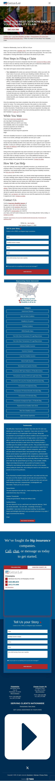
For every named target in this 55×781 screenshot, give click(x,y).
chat (16, 551)
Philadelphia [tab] (16, 567)
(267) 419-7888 (13, 29)
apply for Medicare (11, 146)
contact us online (8, 214)
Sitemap (36, 775)
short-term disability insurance (18, 119)
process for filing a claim (43, 62)
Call (8, 551)
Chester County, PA (40, 686)
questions (17, 207)
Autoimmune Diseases (27, 311)
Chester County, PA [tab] (39, 567)
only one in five (10, 172)
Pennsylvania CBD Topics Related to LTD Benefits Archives (27, 371)
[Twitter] (27, 767)
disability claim (21, 50)
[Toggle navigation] (49, 3)
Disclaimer (29, 775)
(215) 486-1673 (13, 582)
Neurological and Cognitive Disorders (27, 366)
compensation (15, 211)
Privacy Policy (44, 775)
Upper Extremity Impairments (27, 415)
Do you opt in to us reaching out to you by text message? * (23, 266)
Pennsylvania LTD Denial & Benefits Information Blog (27, 390)
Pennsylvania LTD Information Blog (27, 395)
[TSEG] (27, 779)
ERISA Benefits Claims (27, 331)
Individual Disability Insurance (27, 346)
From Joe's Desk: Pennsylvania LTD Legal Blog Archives (27, 341)
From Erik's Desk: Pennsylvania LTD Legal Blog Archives (27, 336)
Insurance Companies (27, 351)
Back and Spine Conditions (27, 316)
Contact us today (39, 159)
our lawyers (14, 194)
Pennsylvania (23, 706)
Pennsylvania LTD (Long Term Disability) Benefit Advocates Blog (23, 217)
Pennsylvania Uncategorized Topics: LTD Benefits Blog (27, 400)
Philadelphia (15, 686)
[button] (27, 308)
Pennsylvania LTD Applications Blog (27, 385)
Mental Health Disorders (27, 361)
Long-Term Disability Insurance (27, 356)
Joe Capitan (31, 223)
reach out (15, 112)
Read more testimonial (27, 520)
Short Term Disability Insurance (27, 410)
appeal (5, 188)
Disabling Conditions (27, 326)
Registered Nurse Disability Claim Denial (27, 405)
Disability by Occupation (27, 321)
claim (30, 179)
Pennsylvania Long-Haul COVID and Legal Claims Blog (27, 376)
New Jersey (32, 706)
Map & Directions (15, 693)
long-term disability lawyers (16, 203)
